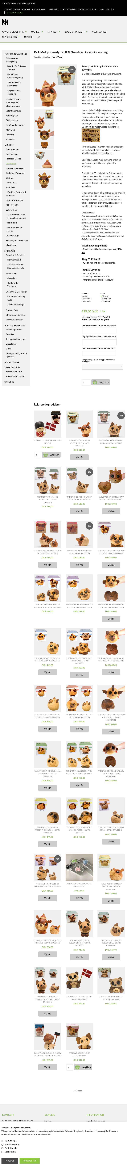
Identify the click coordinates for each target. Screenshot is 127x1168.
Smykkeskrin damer (15, 376)
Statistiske (10, 1151)
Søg (102, 9)
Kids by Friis (11, 222)
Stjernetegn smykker (15, 315)
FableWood (11, 163)
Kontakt (26, 9)
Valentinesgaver (13, 110)
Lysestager (11, 344)
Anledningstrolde (14, 329)
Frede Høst (11, 182)
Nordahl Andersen (14, 200)
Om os (17, 9)
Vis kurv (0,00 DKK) (15, 12)
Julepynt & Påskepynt (16, 339)
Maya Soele (11, 245)
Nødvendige (11, 1140)
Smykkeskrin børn (14, 371)
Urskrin (28, 37)
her (11, 1134)
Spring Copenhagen (15, 168)
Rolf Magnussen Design (17, 240)
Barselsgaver (12, 115)
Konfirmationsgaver (15, 125)
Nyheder (110, 9)
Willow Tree (11, 210)
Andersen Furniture (15, 173)
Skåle (8, 348)
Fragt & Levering (68, 9)
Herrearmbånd (14, 259)
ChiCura (9, 178)
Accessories (99, 32)
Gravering (53, 9)
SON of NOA (12, 205)
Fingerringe (11, 273)
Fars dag (10, 134)
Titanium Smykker (14, 319)
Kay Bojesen (11, 154)
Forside (8, 9)
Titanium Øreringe (16, 304)
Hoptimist (10, 187)
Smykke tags (12, 310)
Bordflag (10, 334)
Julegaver (10, 139)
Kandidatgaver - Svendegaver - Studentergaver (13, 102)
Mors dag (10, 129)
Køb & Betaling (39, 9)
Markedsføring (12, 1144)
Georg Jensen (12, 149)
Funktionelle (11, 1148)
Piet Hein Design (13, 158)
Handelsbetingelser (88, 9)
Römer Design (12, 235)
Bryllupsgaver (12, 120)
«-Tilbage (78, 1091)
